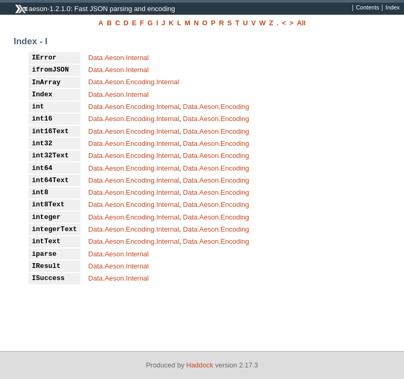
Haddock (199, 365)
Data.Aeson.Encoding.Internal (133, 82)
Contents (367, 8)
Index (393, 8)
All (301, 23)
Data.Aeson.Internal (118, 58)
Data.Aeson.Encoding (216, 107)
